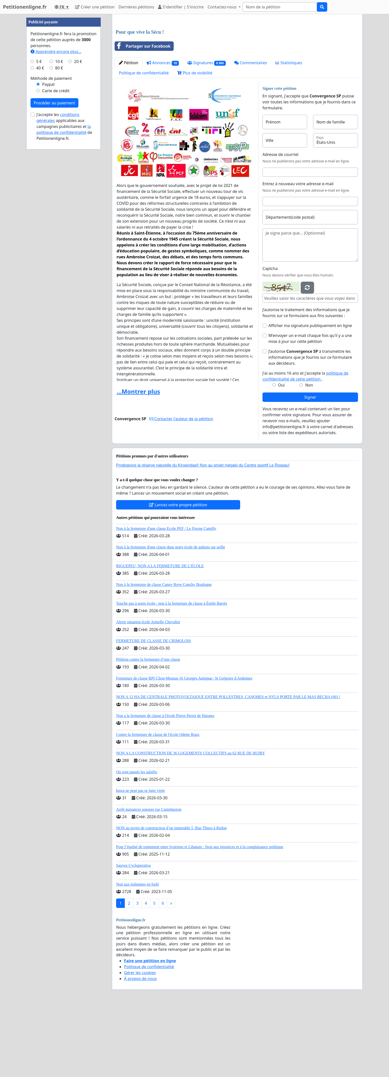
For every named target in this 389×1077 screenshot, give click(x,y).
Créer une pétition (95, 7)
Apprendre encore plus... (56, 200)
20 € (78, 210)
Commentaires (250, 132)
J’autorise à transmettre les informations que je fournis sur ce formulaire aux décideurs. (310, 426)
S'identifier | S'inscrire (181, 7)
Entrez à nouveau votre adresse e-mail (297, 253)
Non (309, 454)
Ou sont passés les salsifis (136, 841)
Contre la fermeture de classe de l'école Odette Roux (157, 804)
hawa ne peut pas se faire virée (140, 860)
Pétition (128, 132)
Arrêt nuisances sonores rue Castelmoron (148, 879)
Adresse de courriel (280, 224)
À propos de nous (140, 1048)
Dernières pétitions (136, 7)
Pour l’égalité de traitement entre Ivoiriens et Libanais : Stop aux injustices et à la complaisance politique (199, 916)
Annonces (163, 132)
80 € (59, 216)
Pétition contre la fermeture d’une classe (148, 729)
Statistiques (288, 132)
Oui (281, 454)
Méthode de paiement (51, 227)
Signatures (206, 132)
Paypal (48, 233)
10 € (59, 210)
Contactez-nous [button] (223, 7)
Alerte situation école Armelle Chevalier (148, 691)
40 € (40, 216)
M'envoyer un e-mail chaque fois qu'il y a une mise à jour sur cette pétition (310, 408)
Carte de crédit (55, 239)
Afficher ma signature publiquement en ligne (310, 395)
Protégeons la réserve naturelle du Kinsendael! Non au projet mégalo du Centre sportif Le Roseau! (203, 535)
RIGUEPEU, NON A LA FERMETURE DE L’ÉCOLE (160, 635)
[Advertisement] (237, 56)
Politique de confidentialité (144, 142)
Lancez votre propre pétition (178, 574)
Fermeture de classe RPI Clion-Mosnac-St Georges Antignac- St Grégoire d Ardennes (184, 748)
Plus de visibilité (194, 142)
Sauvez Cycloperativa (133, 935)
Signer (310, 466)
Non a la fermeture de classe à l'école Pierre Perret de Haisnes (165, 785)
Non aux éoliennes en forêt (137, 954)
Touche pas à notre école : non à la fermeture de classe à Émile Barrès (171, 673)
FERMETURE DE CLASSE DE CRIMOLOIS (153, 710)
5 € (39, 210)
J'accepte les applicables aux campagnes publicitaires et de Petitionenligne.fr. (64, 275)
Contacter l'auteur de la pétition (181, 488)
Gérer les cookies (140, 1042)
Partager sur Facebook (142, 115)
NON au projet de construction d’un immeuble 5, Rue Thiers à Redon (171, 897)
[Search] (280, 7)
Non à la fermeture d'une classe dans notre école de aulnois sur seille (170, 616)
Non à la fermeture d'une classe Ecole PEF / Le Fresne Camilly (166, 598)
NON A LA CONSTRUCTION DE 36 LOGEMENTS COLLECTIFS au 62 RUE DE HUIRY (190, 822)
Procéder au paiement (54, 251)
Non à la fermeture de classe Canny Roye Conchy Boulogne (164, 654)
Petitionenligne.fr (25, 6)
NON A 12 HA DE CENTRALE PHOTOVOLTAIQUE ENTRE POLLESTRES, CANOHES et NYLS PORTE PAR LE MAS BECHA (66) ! (228, 766)
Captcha (270, 338)
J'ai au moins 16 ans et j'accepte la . (305, 445)
